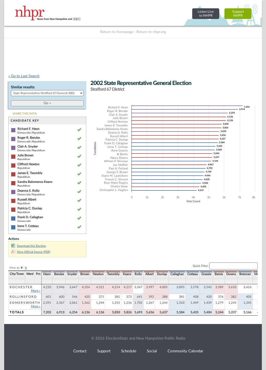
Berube (59, 274)
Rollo (138, 274)
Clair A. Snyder (27, 146)
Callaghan (177, 274)
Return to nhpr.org (151, 32)
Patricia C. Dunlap (29, 208)
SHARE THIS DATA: (24, 113)
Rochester (21, 287)
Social (152, 351)
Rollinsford (23, 296)
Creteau (192, 274)
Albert (149, 274)
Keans (127, 274)
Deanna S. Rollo (28, 190)
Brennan (245, 274)
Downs (231, 274)
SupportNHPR (238, 13)
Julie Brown (25, 155)
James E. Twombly (29, 173)
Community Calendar (185, 351)
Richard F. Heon (28, 128)
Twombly (113, 274)
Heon (47, 274)
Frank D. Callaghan (30, 217)
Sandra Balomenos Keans (34, 181)
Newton (98, 274)
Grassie (206, 274)
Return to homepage (116, 32)
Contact (80, 351)
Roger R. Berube (28, 137)
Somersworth (25, 302)
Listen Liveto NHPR (206, 13)
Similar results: (23, 87)
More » (35, 290)
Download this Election (28, 246)
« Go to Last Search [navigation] (23, 76)
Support (103, 351)
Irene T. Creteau (28, 226)
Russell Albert (26, 199)
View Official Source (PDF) (30, 251)
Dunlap (162, 274)
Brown (84, 274)
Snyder (72, 274)
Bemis (219, 274)
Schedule (128, 351)
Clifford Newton (28, 164)
